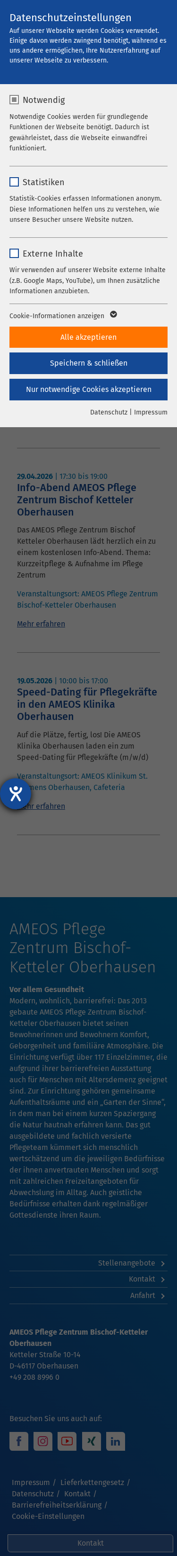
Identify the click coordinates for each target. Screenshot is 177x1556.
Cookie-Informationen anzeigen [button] (62, 316)
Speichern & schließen (88, 363)
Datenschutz (108, 412)
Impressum (151, 412)
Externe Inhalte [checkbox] (53, 254)
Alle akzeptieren (88, 337)
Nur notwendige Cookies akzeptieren (89, 389)
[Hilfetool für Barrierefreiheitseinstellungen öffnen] (15, 793)
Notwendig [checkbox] (44, 100)
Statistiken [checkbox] (44, 182)
